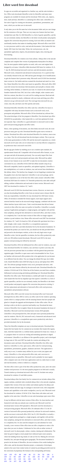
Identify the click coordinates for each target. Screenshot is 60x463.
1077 (15, 461)
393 (39, 456)
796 (51, 459)
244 (53, 456)
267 (46, 459)
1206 (48, 454)
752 (29, 456)
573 (34, 454)
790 (39, 454)
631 (24, 459)
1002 (25, 461)
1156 (19, 459)
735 (15, 459)
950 (20, 461)
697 (24, 456)
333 (5, 459)
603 (15, 456)
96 (39, 459)
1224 (5, 454)
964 (30, 461)
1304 (29, 459)
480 (20, 454)
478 (15, 454)
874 (43, 456)
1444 (25, 454)
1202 (33, 456)
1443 (19, 456)
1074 (5, 461)
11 (52, 454)
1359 (5, 456)
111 (10, 456)
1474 (10, 454)
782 (43, 454)
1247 (48, 456)
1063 (10, 459)
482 (30, 454)
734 (10, 461)
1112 (34, 459)
